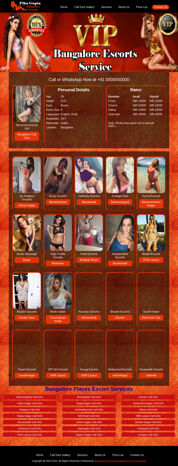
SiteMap (120, 461)
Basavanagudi (120, 202)
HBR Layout (58, 375)
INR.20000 (139, 109)
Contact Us (160, 7)
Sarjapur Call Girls (30, 409)
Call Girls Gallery (84, 7)
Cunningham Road (58, 319)
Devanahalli (89, 317)
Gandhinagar (26, 375)
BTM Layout (151, 260)
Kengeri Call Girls (148, 434)
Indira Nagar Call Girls (29, 403)
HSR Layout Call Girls (29, 434)
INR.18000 (156, 105)
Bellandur (58, 263)
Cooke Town (27, 317)
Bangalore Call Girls (26, 136)
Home (64, 7)
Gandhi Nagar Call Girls (148, 422)
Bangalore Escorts (104, 461)
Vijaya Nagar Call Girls (30, 415)
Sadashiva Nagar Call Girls (148, 403)
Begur (27, 260)
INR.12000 (156, 101)
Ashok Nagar (26, 205)
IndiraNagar (120, 375)
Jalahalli (151, 375)
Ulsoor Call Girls (148, 409)
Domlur (120, 317)
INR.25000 (156, 109)
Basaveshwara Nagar (151, 203)
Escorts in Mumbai (136, 461)
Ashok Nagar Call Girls (89, 422)
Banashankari (58, 202)
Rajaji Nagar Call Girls (89, 403)
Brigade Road (89, 260)
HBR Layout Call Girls (148, 415)
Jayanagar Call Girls (89, 428)
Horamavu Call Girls (29, 428)
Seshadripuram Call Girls (89, 409)
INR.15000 (139, 105)
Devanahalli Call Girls (30, 422)
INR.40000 (156, 114)
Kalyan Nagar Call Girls (89, 434)
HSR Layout (89, 375)
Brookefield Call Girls (89, 397)
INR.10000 (139, 101)
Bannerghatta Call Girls (30, 397)
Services (106, 7)
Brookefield (120, 263)
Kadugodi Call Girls (148, 428)
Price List (141, 7)
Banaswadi (89, 202)
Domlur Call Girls (148, 397)
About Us (123, 7)
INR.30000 (139, 114)
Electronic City (151, 317)
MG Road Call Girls (89, 415)
